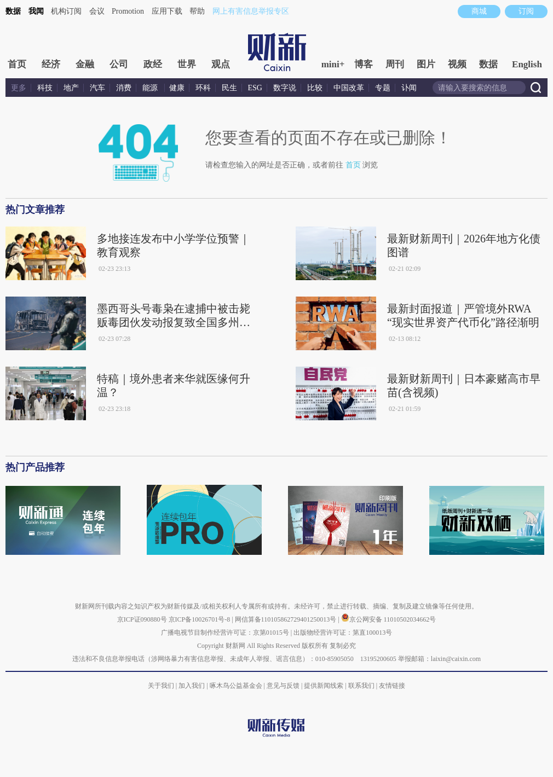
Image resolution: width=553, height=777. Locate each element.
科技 (45, 88)
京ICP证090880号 (142, 619)
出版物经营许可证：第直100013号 (342, 632)
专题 (382, 88)
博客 (363, 64)
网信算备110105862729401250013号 (286, 619)
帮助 (197, 11)
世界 (186, 64)
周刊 (394, 64)
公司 (119, 64)
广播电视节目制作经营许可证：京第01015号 (225, 632)
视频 (457, 64)
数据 (13, 11)
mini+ (333, 64)
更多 (18, 88)
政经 (152, 64)
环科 (203, 88)
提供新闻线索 (323, 685)
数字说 (284, 88)
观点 (220, 64)
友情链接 (392, 685)
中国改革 (348, 88)
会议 (97, 11)
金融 (85, 64)
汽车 (97, 88)
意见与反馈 (283, 685)
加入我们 (191, 685)
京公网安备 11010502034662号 (388, 619)
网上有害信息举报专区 (250, 11)
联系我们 (361, 685)
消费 (123, 88)
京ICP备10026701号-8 (200, 619)
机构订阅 (66, 11)
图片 (426, 64)
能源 (151, 88)
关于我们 (161, 685)
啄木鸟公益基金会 (237, 685)
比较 (314, 88)
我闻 (36, 11)
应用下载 (167, 11)
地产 (71, 88)
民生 (229, 88)
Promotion (128, 11)
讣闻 (409, 88)
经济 (51, 64)
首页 (17, 64)
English (527, 64)
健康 (177, 88)
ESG (255, 88)
